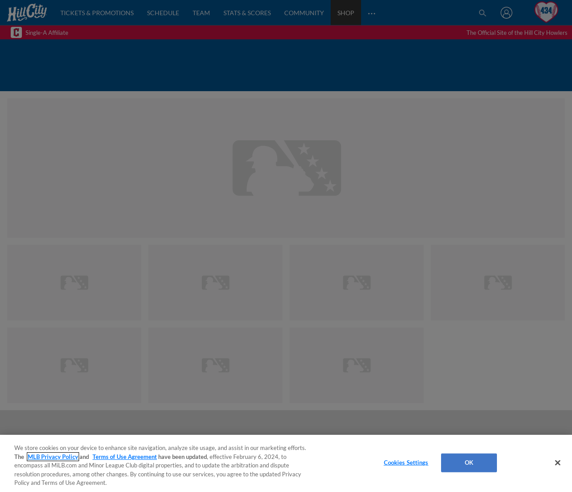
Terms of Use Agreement (125, 456)
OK (469, 462)
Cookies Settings (406, 462)
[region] (286, 463)
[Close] (558, 463)
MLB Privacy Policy (53, 456)
